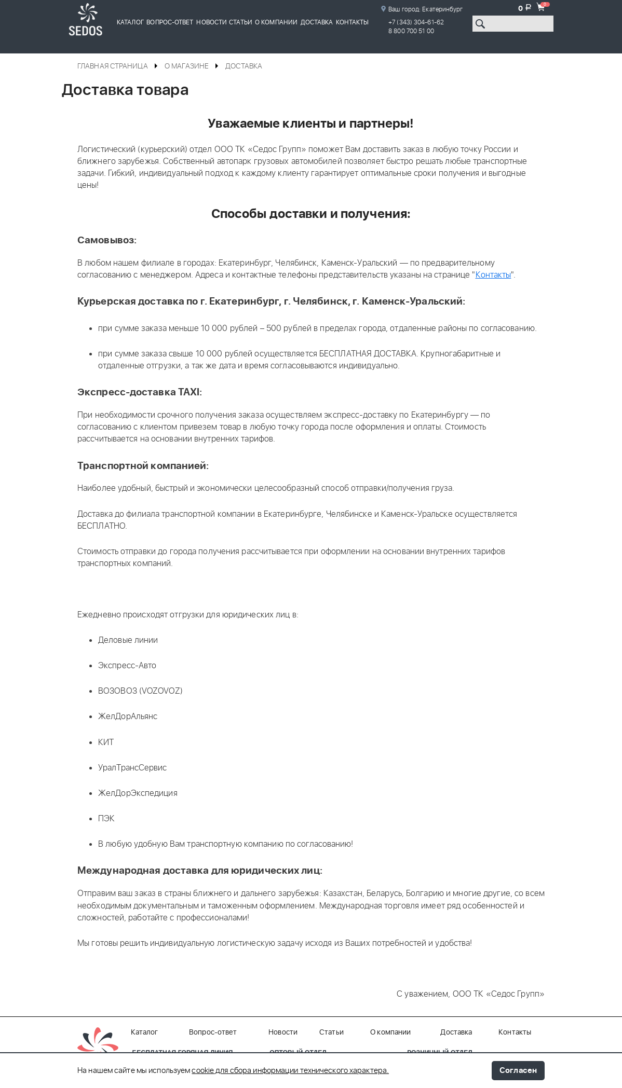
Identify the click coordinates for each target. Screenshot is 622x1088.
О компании (276, 22)
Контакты (352, 22)
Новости (211, 22)
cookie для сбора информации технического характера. (290, 1071)
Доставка (317, 22)
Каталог (130, 22)
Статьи (240, 22)
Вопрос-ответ (169, 22)
